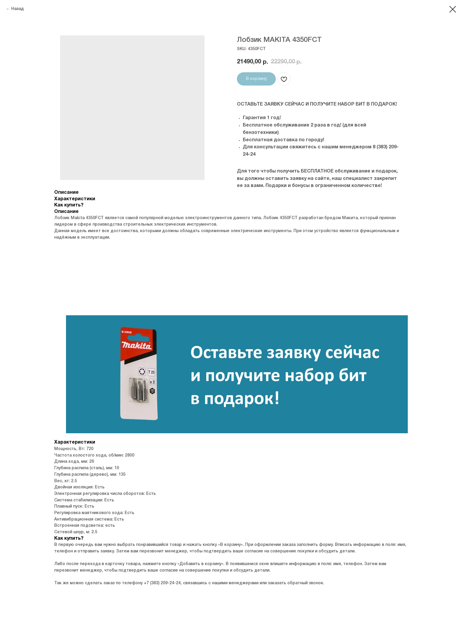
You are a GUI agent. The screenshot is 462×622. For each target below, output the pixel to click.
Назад (17, 9)
